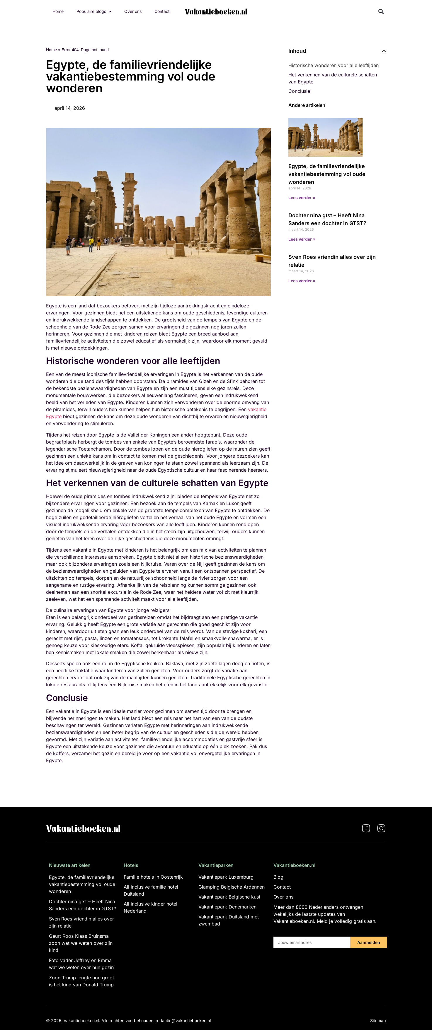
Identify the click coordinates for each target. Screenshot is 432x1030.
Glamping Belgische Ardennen (231, 887)
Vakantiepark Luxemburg (226, 877)
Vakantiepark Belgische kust (229, 897)
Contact (162, 11)
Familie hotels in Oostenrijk (153, 877)
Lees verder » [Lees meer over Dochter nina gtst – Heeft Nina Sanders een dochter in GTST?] (301, 239)
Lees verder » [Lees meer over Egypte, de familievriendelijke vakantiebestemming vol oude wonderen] (301, 197)
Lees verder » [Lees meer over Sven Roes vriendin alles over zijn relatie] (301, 280)
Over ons (133, 11)
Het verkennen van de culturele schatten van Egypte (332, 78)
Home (58, 11)
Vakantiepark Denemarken (227, 907)
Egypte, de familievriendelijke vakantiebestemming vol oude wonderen (326, 174)
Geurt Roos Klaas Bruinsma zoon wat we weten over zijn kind (81, 943)
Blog (278, 877)
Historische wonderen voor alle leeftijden (333, 65)
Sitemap (378, 1020)
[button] (381, 11)
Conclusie (299, 91)
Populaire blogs (94, 11)
